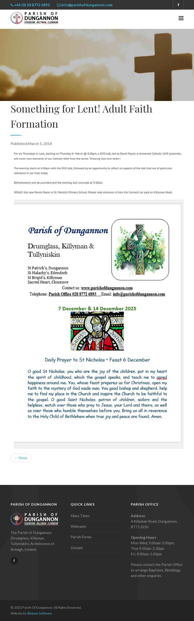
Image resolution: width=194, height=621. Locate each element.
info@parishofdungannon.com (87, 5)
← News (20, 458)
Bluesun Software (39, 613)
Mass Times (80, 516)
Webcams (78, 526)
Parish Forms (81, 537)
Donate (77, 548)
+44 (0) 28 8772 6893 (32, 5)
